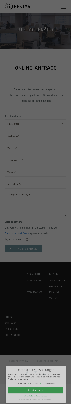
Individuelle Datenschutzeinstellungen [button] (35, 394)
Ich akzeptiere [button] (35, 388)
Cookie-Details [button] (23, 397)
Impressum (48, 397)
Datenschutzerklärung (37, 397)
